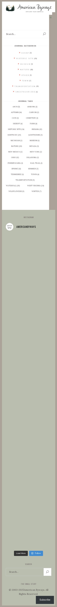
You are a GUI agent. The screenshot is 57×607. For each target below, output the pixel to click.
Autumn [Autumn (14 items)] (16, 112)
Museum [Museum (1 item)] (34, 140)
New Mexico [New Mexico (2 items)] (15, 152)
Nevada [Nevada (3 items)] (34, 146)
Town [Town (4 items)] (35, 174)
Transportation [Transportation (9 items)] (25, 180)
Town (25, 81)
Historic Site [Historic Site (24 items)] (16, 129)
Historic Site (25, 58)
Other (25, 75)
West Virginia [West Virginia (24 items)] (35, 186)
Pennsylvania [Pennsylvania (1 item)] (15, 163)
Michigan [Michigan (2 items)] (16, 140)
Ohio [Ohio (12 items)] (15, 157)
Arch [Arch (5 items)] (16, 107)
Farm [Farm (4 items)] (33, 124)
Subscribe (45, 599)
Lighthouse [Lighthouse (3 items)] (35, 135)
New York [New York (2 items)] (36, 152)
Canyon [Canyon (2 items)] (34, 112)
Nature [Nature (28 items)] (16, 146)
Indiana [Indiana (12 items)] (37, 129)
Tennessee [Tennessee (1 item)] (17, 174)
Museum (25, 64)
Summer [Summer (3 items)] (33, 169)
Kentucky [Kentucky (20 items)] (14, 135)
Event (25, 53)
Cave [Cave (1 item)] (15, 118)
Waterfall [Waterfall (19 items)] (13, 186)
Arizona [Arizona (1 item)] (32, 107)
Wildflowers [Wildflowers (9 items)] (16, 191)
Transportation (25, 86)
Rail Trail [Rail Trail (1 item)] (36, 163)
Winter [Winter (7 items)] (36, 191)
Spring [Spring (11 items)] (16, 169)
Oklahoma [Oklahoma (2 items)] (32, 157)
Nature (25, 70)
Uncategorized (26, 92)
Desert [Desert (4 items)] (17, 124)
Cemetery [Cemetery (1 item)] (32, 118)
